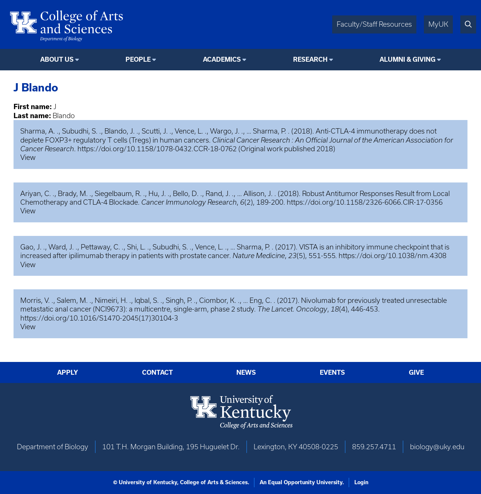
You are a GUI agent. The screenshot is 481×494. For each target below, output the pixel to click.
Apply (67, 372)
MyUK (438, 24)
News (246, 372)
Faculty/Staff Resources (374, 24)
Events (332, 372)
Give (416, 372)
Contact (157, 372)
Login (361, 482)
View (28, 157)
